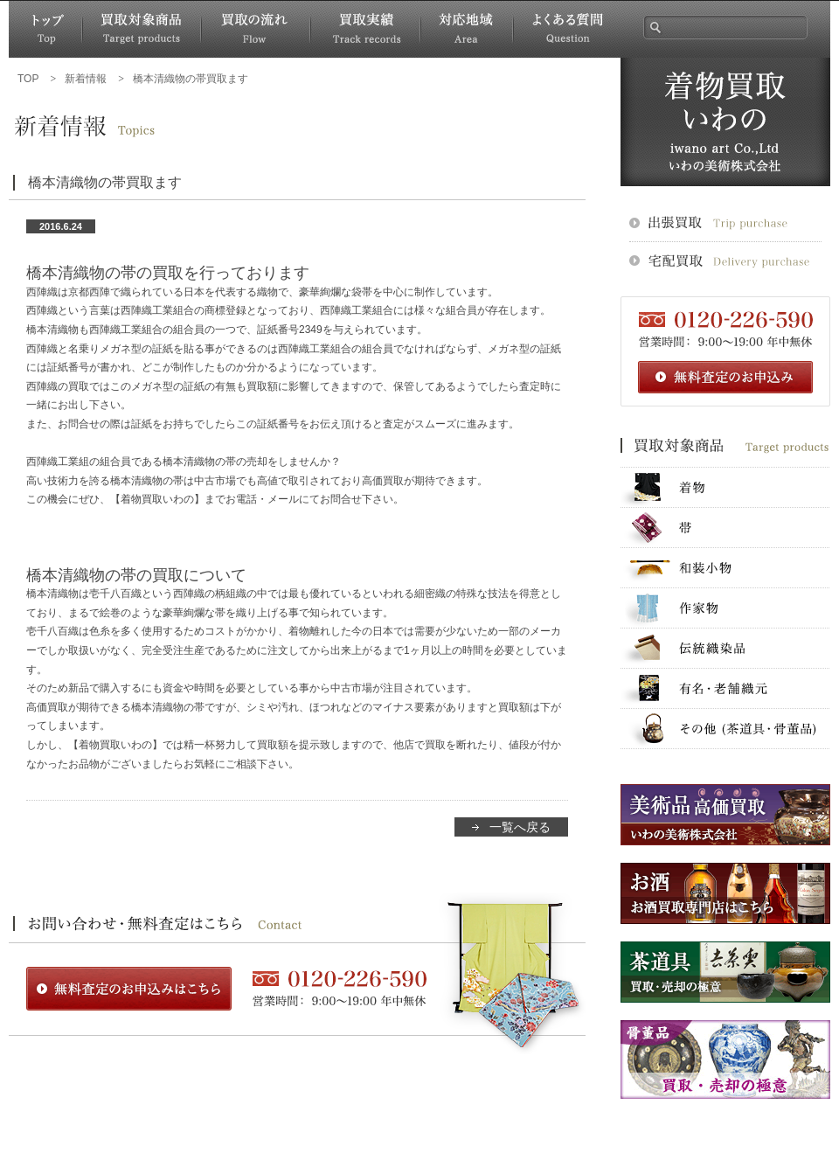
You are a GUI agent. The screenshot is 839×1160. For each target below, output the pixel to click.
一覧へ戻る (520, 827)
